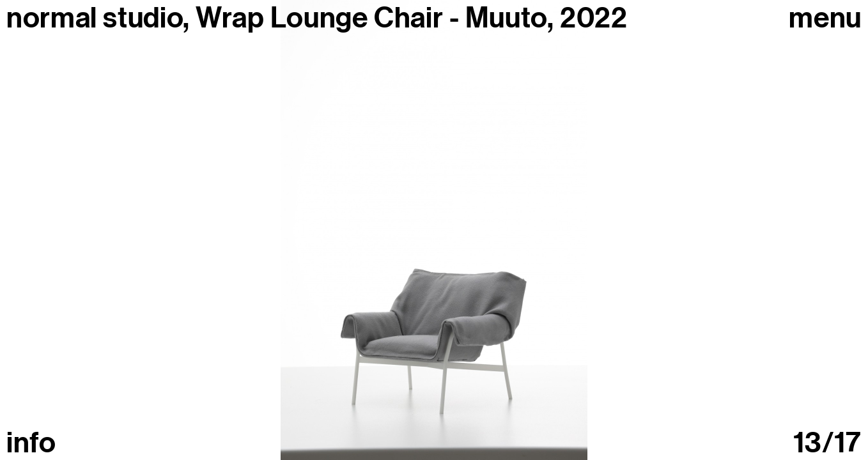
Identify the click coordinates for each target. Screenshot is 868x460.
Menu (825, 18)
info (31, 443)
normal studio (94, 18)
